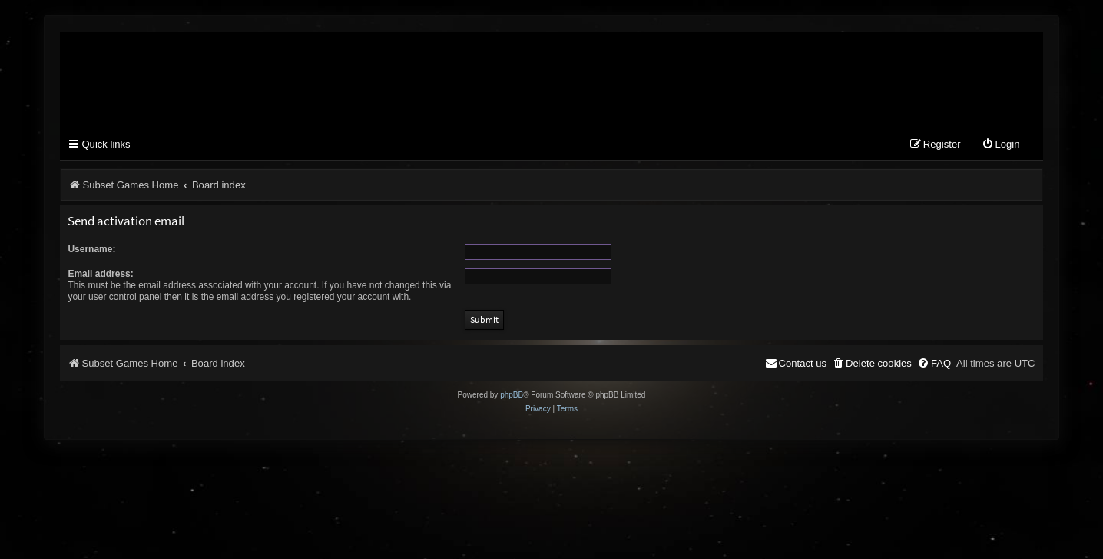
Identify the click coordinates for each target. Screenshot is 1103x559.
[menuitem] (1001, 146)
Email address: (100, 273)
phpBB (511, 395)
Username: (91, 249)
